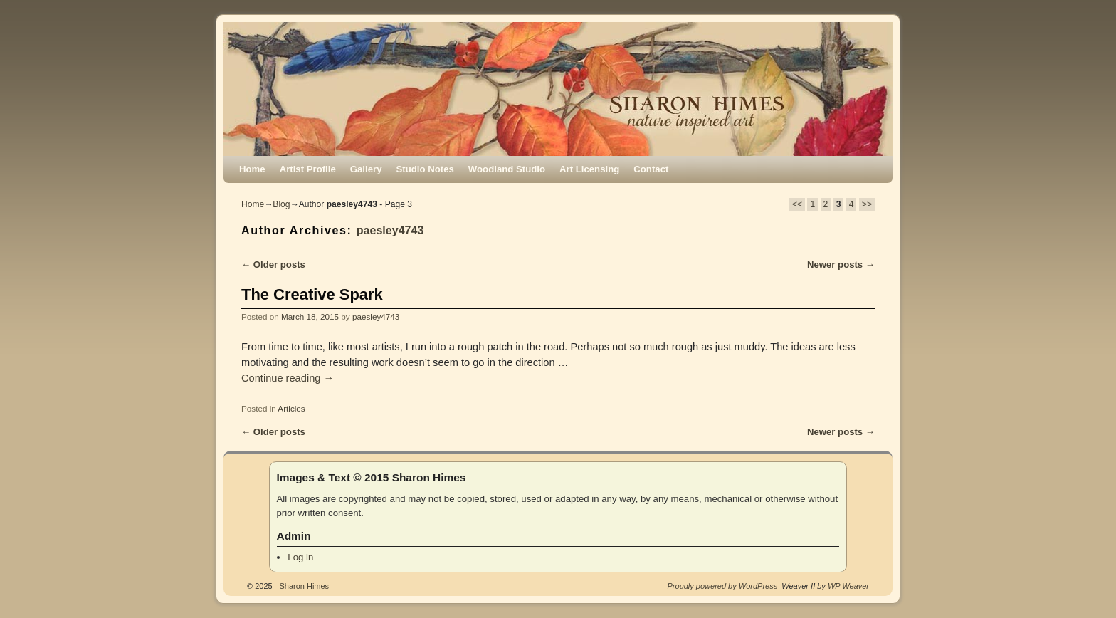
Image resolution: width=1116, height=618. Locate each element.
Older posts (273, 264)
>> (867, 204)
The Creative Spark (312, 294)
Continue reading (287, 378)
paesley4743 (390, 230)
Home (252, 169)
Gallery (366, 169)
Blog (281, 204)
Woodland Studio (506, 169)
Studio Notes (425, 169)
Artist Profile (308, 169)
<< (797, 204)
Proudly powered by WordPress (723, 586)
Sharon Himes (304, 586)
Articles (291, 408)
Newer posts (841, 264)
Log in (300, 557)
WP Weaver (848, 586)
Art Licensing (589, 169)
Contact (650, 169)
